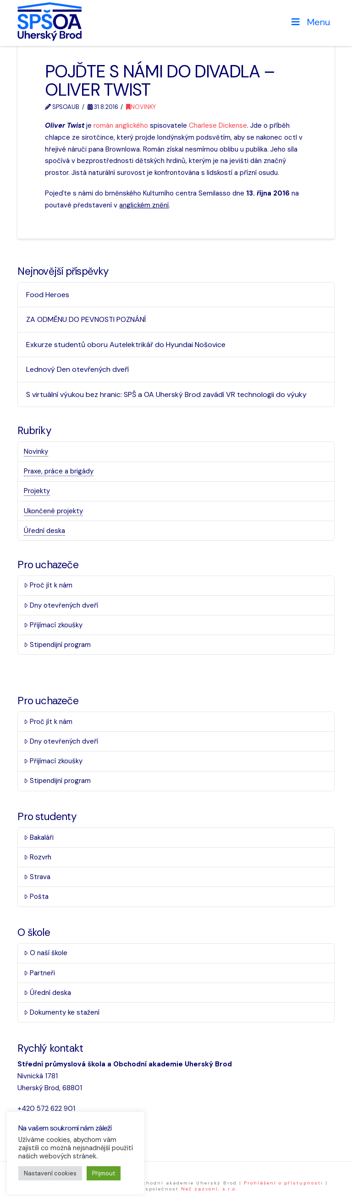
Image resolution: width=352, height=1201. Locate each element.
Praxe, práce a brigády (59, 471)
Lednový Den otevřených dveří (77, 369)
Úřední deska (44, 530)
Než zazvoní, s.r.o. (209, 1189)
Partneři (39, 973)
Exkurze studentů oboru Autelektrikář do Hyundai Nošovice (126, 344)
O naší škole (45, 952)
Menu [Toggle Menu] (310, 22)
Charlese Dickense (218, 125)
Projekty (37, 490)
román (103, 125)
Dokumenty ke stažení (61, 1012)
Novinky (141, 107)
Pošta (36, 896)
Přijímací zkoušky (53, 625)
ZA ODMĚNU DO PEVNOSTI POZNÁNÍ (86, 319)
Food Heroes (47, 294)
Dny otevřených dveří (61, 605)
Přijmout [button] (103, 1173)
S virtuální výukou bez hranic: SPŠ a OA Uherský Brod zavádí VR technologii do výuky (166, 394)
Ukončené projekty (53, 511)
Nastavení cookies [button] (50, 1173)
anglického (131, 125)
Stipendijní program (57, 644)
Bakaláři (39, 837)
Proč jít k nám (48, 585)
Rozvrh (37, 857)
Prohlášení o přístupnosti (283, 1183)
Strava (37, 876)
